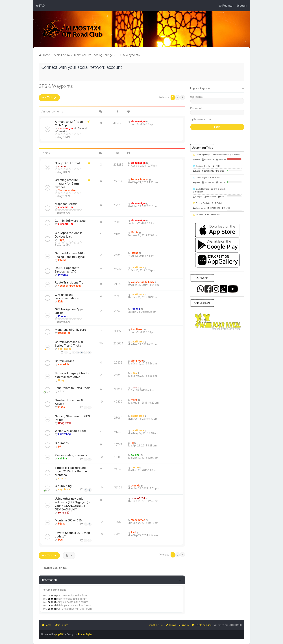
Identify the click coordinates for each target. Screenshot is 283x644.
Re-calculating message (71, 455)
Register (205, 88)
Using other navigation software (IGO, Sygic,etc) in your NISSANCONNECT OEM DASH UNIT (73, 504)
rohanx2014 (65, 512)
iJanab (135, 387)
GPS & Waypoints (56, 86)
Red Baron (64, 332)
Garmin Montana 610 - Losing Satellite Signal (70, 255)
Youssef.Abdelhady (69, 285)
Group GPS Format (67, 163)
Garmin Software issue (70, 220)
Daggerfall (64, 423)
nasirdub (63, 364)
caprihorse (137, 267)
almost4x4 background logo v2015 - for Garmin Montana (71, 471)
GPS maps (62, 443)
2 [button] (177, 97)
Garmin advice (64, 361)
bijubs (61, 523)
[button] (182, 97)
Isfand (62, 260)
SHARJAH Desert (217, 353)
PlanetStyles (85, 634)
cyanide (135, 485)
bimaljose (137, 360)
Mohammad (138, 520)
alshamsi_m (65, 128)
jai (59, 446)
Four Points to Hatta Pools (72, 388)
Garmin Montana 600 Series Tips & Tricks (69, 343)
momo (62, 478)
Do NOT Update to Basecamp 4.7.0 (67, 269)
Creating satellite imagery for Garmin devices (68, 183)
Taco (61, 239)
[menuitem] (40, 5)
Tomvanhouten (67, 190)
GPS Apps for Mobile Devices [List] (68, 234)
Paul (60, 539)
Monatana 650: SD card (70, 329)
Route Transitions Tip (69, 282)
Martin (134, 232)
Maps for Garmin (66, 204)
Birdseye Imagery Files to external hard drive (72, 375)
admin (62, 166)
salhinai (63, 458)
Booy (61, 380)
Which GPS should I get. (71, 431)
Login (193, 88)
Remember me (202, 119)
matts (61, 407)
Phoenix (63, 274)
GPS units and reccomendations (67, 296)
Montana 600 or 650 (68, 520)
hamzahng (64, 434)
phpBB (59, 634)
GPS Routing (63, 486)
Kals (60, 301)
